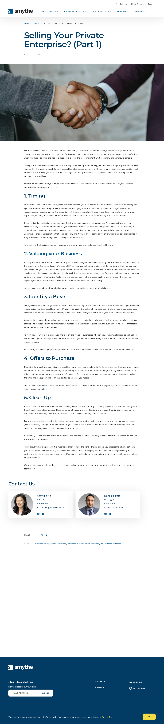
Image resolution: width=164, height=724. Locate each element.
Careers (152, 4)
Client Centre (137, 4)
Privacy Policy (108, 717)
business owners (76, 543)
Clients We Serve (100, 11)
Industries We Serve (74, 11)
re (110, 288)
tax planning (106, 543)
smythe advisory (92, 543)
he (108, 288)
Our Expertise (49, 11)
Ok (149, 717)
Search (123, 4)
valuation (117, 543)
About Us (121, 11)
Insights (138, 11)
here (45, 389)
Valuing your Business (56, 253)
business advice (42, 543)
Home (26, 23)
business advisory (58, 543)
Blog (36, 23)
